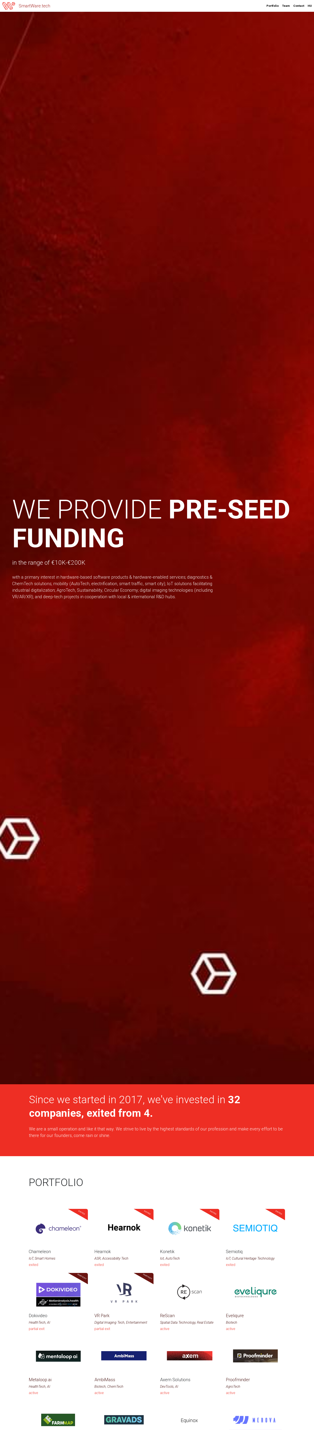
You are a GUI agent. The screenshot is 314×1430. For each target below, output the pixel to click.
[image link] (8, 5)
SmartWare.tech (34, 5)
